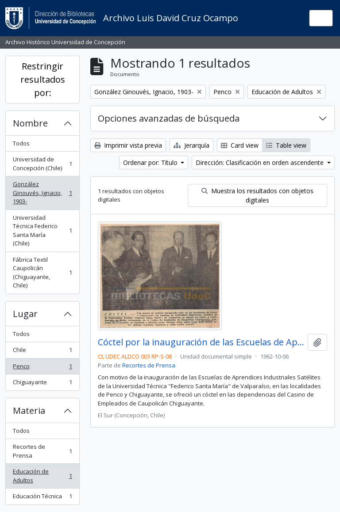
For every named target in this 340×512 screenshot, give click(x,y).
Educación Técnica (42, 498)
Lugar (25, 314)
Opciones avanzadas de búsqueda (169, 118)
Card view (240, 145)
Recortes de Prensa (42, 451)
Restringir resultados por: (42, 79)
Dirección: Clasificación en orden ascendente (260, 162)
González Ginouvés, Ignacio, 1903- (42, 192)
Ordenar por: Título (151, 162)
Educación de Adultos (42, 475)
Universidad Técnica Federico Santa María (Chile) (42, 231)
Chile (42, 352)
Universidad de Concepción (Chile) (42, 163)
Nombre (30, 123)
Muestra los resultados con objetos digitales (257, 195)
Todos (21, 143)
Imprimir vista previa (128, 145)
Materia (29, 410)
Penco (42, 368)
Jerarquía (191, 145)
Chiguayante (42, 384)
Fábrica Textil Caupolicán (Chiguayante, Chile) (42, 273)
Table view (286, 145)
